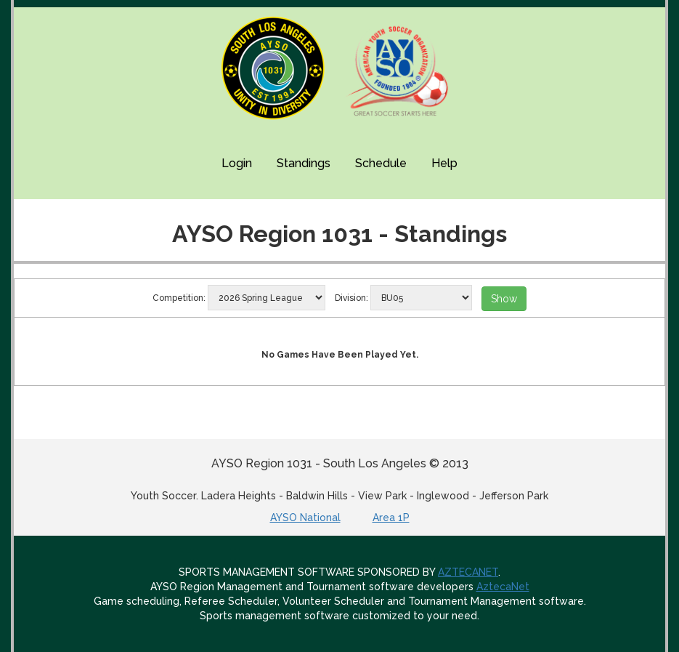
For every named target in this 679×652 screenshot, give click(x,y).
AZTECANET (468, 572)
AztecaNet (502, 586)
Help (444, 163)
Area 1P (391, 517)
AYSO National (305, 517)
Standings (303, 163)
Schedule (381, 163)
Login (236, 163)
